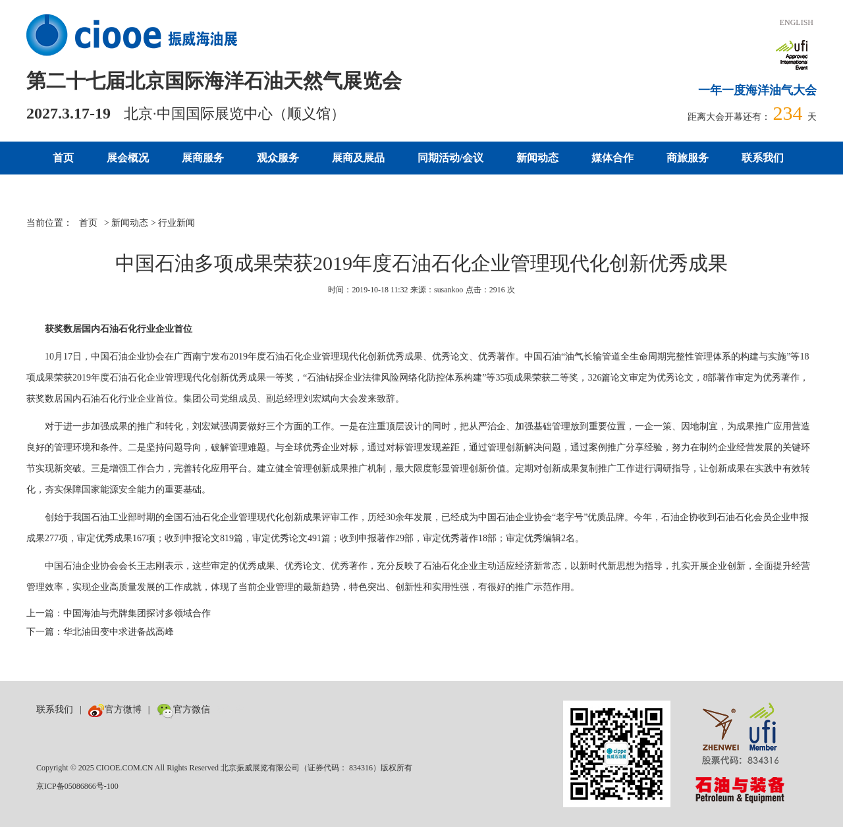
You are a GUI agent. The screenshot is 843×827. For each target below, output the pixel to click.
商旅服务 (687, 157)
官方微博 (115, 709)
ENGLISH (796, 22)
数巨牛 (230, 709)
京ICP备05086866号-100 (77, 786)
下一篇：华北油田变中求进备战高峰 (100, 632)
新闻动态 (537, 157)
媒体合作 (612, 157)
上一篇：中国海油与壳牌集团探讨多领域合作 (118, 613)
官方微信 (183, 709)
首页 (63, 157)
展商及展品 (358, 157)
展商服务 (203, 157)
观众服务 (278, 157)
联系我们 (763, 157)
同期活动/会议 (450, 157)
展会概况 (128, 157)
